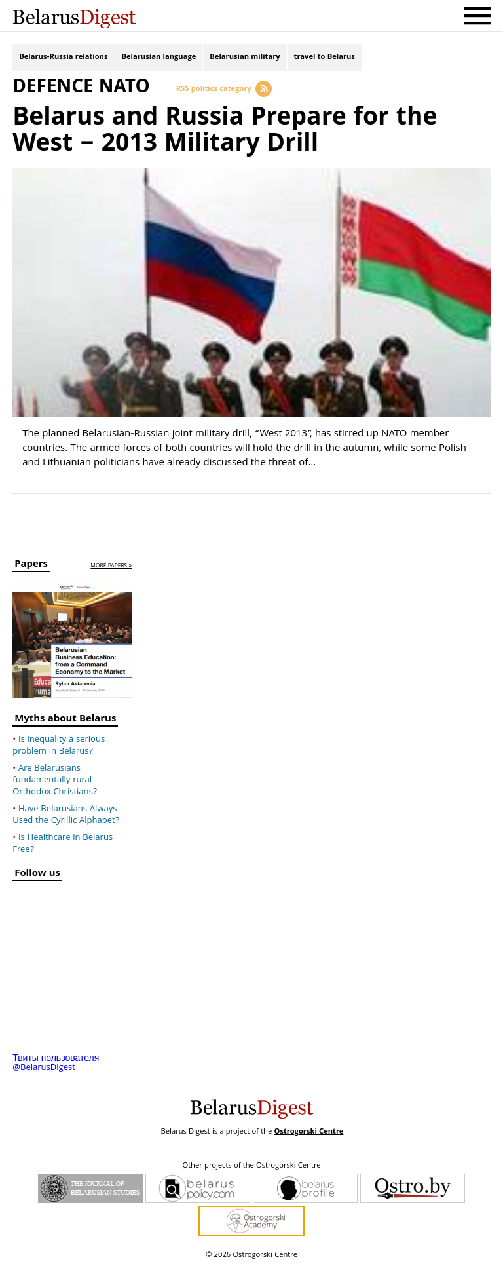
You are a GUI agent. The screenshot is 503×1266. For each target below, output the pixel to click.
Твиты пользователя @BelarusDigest (55, 1063)
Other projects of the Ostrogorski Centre (251, 1166)
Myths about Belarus (65, 720)
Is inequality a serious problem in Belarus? (58, 746)
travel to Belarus (324, 57)
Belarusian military (245, 57)
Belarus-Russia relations (63, 57)
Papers (31, 566)
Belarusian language (159, 57)
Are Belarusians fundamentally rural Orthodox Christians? (54, 780)
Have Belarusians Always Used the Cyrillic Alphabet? (65, 815)
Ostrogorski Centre (308, 1132)
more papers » (111, 566)
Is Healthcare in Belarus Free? (62, 844)
